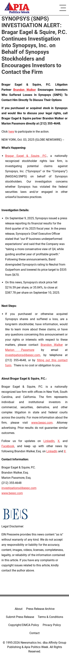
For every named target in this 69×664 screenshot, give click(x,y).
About (18, 609)
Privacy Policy (52, 625)
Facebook (7, 446)
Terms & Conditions (50, 617)
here (11, 131)
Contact (34, 633)
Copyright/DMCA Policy (23, 625)
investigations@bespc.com (22, 355)
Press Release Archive (40, 609)
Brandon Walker (52, 345)
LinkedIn (48, 441)
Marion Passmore (19, 350)
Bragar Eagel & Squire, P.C (25, 156)
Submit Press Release (20, 617)
